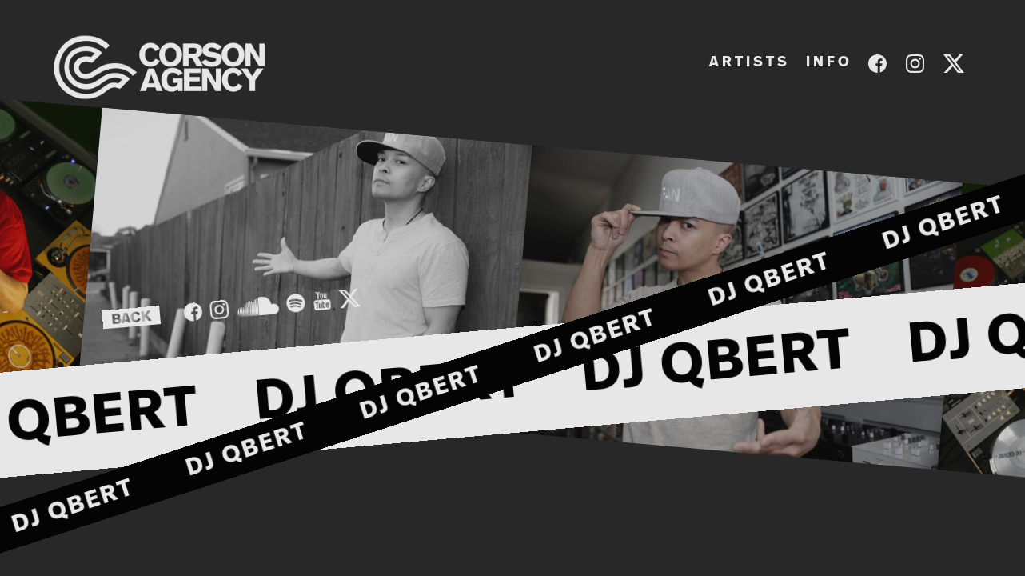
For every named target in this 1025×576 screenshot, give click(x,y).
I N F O (827, 62)
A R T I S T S (748, 62)
